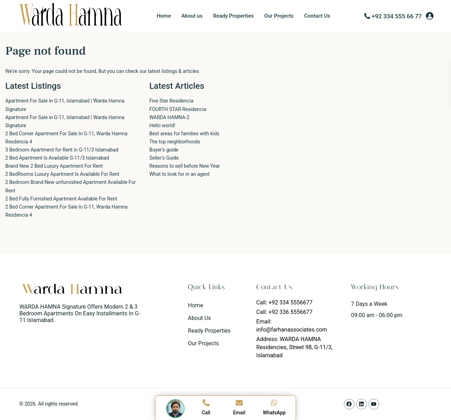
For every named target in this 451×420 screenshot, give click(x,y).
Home (164, 16)
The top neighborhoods (174, 141)
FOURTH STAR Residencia (177, 109)
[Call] (206, 403)
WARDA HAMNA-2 (169, 117)
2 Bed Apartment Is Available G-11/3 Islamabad (57, 158)
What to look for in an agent (179, 174)
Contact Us (317, 16)
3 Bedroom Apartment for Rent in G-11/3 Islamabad (61, 150)
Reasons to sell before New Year (184, 166)
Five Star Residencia (171, 101)
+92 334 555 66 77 (397, 16)
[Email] (239, 403)
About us (192, 16)
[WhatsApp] (274, 403)
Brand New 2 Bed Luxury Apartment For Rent (54, 166)
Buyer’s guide (163, 150)
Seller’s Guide (164, 158)
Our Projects (279, 16)
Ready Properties (233, 16)
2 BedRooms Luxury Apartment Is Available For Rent (62, 174)
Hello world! (162, 125)
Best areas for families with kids (184, 133)
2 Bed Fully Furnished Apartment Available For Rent (61, 199)
